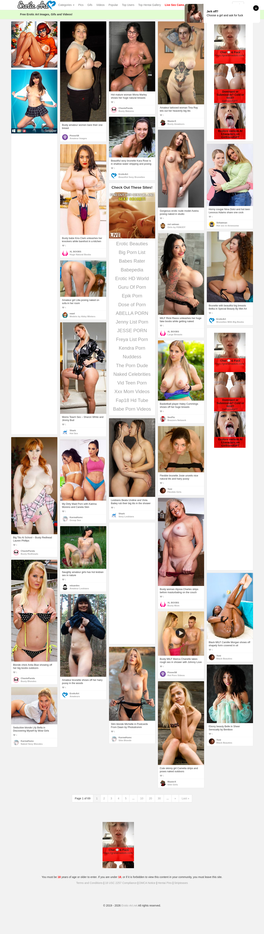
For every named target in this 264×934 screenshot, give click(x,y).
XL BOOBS (75, 251)
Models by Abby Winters (82, 316)
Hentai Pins (165, 882)
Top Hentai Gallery (149, 4)
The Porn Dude (132, 365)
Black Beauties (224, 658)
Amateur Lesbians (79, 588)
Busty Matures (126, 111)
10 (141, 798)
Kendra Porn (132, 348)
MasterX (172, 121)
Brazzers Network (177, 420)
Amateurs (75, 696)
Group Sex (75, 520)
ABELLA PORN (132, 313)
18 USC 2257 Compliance (121, 882)
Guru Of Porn (132, 287)
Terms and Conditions (89, 882)
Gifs (89, 4)
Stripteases (181, 882)
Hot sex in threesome (227, 225)
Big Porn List (132, 252)
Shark (73, 430)
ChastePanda (126, 108)
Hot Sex (74, 433)
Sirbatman (221, 223)
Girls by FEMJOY (177, 227)
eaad (72, 313)
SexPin (171, 417)
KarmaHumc (76, 517)
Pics (80, 4)
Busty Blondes (28, 681)
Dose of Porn (132, 304)
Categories (66, 4)
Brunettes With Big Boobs (230, 322)
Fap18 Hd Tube (132, 400)
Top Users (128, 4)
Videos (100, 4)
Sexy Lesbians (126, 516)
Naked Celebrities (131, 374)
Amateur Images (78, 138)
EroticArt (123, 174)
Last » (185, 798)
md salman (173, 224)
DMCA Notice (147, 882)
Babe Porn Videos (132, 409)
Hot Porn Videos (176, 675)
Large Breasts (175, 334)
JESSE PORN (132, 330)
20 (150, 798)
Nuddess (132, 356)
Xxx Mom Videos (132, 391)
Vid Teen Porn (132, 382)
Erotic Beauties (132, 243)
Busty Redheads (29, 554)
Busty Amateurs (176, 124)
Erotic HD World (132, 278)
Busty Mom (174, 605)
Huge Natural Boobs (80, 254)
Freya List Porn (132, 339)
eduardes (75, 585)
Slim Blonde (125, 740)
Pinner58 (74, 135)
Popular (113, 4)
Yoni (170, 489)
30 (159, 798)
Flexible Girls (175, 492)
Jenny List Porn (132, 322)
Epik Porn (132, 295)
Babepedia (132, 269)
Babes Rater (132, 261)
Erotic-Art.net (129, 905)
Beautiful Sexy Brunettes (132, 177)
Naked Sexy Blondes (32, 744)
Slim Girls (173, 784)
